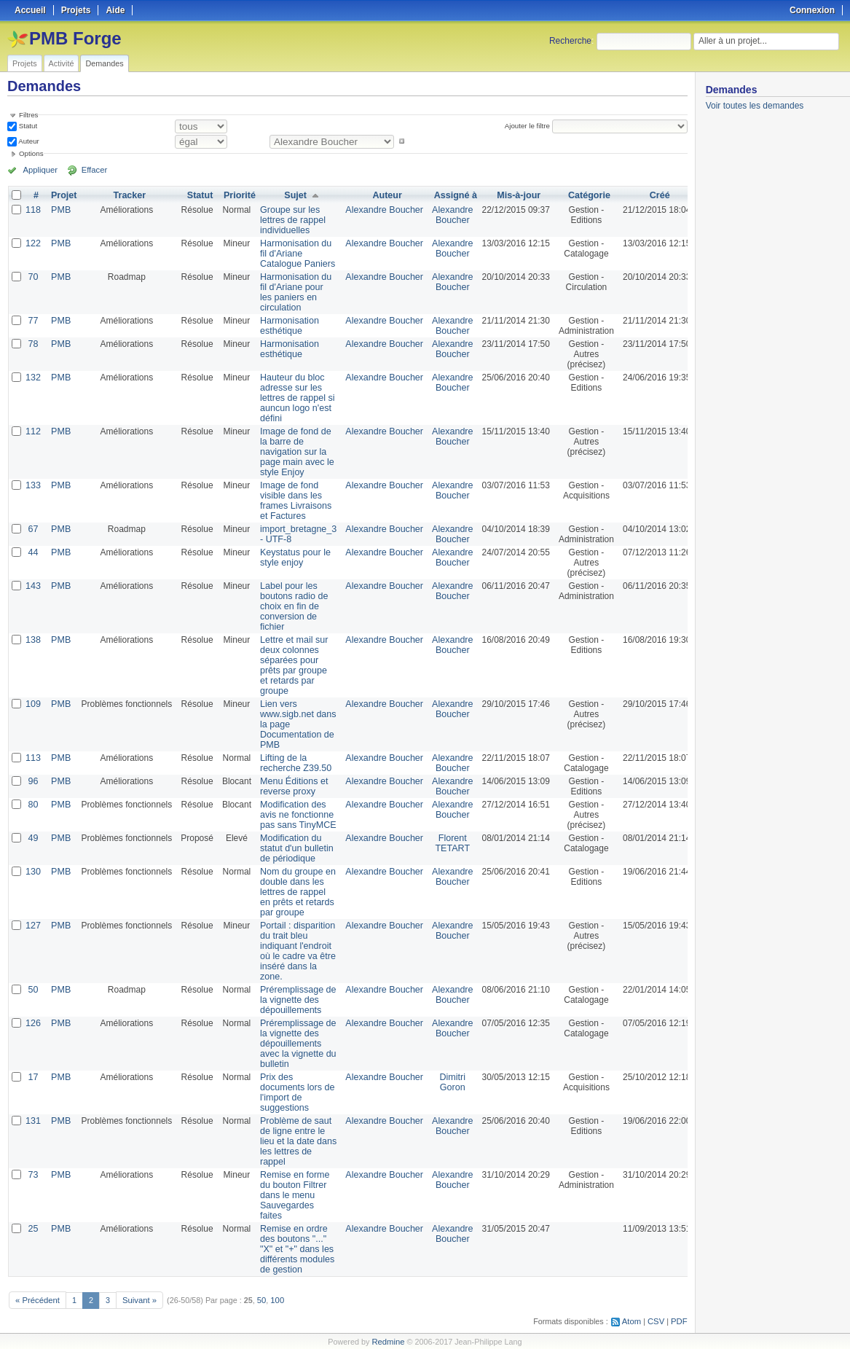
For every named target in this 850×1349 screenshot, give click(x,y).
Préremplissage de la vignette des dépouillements (295, 1000)
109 (32, 704)
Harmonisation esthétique (287, 326)
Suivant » (136, 1299)
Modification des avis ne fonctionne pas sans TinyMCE (295, 814)
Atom (633, 1320)
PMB (59, 210)
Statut (27, 126)
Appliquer (38, 169)
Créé (649, 195)
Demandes (104, 63)
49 (32, 838)
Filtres (28, 115)
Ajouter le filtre (528, 126)
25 (32, 1229)
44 (32, 552)
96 (32, 781)
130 (32, 872)
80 (32, 804)
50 (32, 990)
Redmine (388, 1341)
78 (32, 344)
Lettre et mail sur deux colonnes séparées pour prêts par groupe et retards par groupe (291, 665)
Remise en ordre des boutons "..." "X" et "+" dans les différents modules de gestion (294, 1249)
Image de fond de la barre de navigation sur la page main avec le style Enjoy (294, 451)
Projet (62, 195)
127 (32, 925)
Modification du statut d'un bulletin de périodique (293, 848)
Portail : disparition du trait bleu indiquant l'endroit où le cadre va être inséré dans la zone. (295, 951)
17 (32, 1077)
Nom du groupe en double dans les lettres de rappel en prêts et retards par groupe (295, 892)
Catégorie (579, 195)
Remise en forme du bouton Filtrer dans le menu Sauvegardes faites (292, 1195)
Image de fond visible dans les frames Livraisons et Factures (293, 500)
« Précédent (36, 1299)
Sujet (291, 195)
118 (32, 210)
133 (32, 485)
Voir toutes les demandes (755, 106)
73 (32, 1175)
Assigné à (446, 195)
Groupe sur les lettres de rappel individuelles (290, 220)
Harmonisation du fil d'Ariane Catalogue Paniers (295, 253)
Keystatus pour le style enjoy (292, 557)
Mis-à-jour (508, 195)
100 (273, 1299)
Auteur (28, 141)
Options (31, 153)
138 (32, 640)
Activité (61, 63)
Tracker (127, 195)
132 (32, 377)
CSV (657, 1320)
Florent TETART (443, 843)
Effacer (88, 169)
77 (32, 321)
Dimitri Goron (442, 1082)
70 (32, 277)
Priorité (237, 195)
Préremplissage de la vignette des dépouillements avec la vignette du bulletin (295, 1043)
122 (32, 243)
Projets (24, 63)
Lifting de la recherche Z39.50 (293, 763)
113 (32, 758)
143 (32, 586)
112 (32, 431)
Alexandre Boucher (377, 210)
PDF (680, 1320)
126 (32, 1023)
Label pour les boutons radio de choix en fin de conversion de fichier (291, 606)
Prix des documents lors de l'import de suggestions (294, 1092)
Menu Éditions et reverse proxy (291, 786)
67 (32, 529)
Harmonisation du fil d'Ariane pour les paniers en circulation (293, 292)
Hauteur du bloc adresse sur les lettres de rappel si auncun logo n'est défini (294, 397)
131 (32, 1121)
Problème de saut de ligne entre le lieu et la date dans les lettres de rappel (295, 1141)
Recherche (570, 41)
